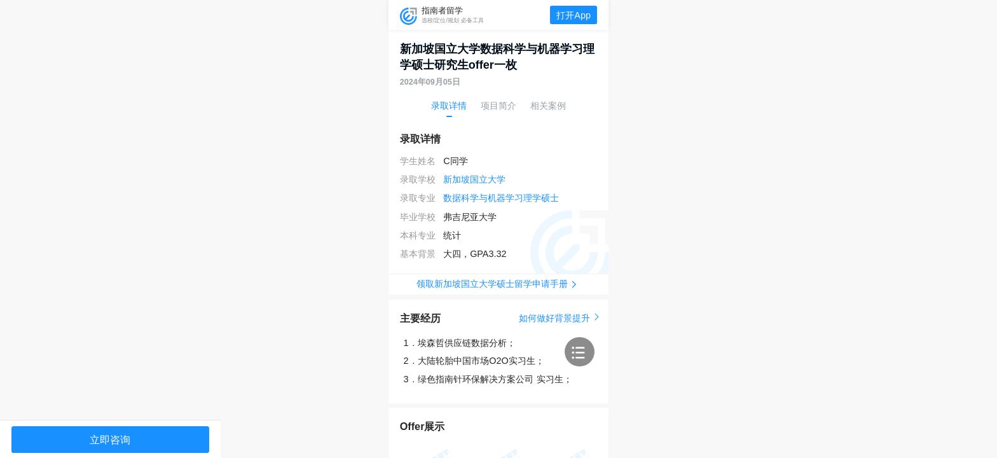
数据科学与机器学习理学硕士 (501, 198)
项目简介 (498, 106)
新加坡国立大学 (474, 179)
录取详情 (449, 106)
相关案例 (548, 106)
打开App (573, 15)
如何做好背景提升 (558, 318)
